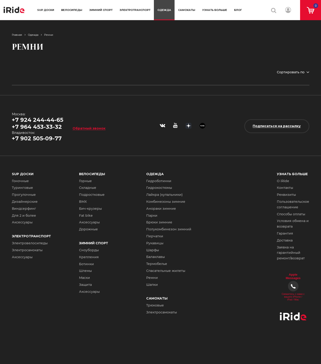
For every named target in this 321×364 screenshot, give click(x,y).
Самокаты (186, 10)
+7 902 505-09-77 (37, 138)
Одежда (164, 10)
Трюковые (155, 305)
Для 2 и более (24, 215)
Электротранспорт (134, 10)
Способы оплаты (291, 214)
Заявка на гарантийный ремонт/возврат (291, 253)
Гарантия (285, 233)
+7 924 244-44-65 (37, 119)
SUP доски (45, 10)
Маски (84, 278)
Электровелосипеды (30, 243)
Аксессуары (22, 222)
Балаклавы (155, 257)
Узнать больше (214, 10)
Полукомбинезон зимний (168, 229)
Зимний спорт (101, 10)
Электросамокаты (27, 250)
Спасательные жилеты (165, 271)
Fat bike (86, 215)
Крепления (89, 257)
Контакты (285, 188)
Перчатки (154, 236)
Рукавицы (154, 243)
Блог (238, 10)
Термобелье (156, 264)
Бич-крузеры (90, 208)
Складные (87, 188)
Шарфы (152, 250)
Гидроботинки (158, 181)
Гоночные (20, 181)
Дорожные (88, 229)
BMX (83, 202)
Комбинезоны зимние (165, 202)
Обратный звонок (89, 128)
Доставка (285, 240)
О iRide (283, 181)
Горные (85, 181)
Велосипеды (71, 10)
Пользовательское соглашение (293, 204)
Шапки (152, 285)
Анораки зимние (161, 208)
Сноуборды (89, 250)
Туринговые (22, 188)
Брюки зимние (159, 222)
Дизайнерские (25, 202)
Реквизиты (286, 195)
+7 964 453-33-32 (37, 126)
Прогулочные (24, 195)
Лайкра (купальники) (164, 195)
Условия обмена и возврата (293, 224)
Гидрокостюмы (159, 188)
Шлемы (85, 271)
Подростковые (92, 195)
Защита (85, 285)
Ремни (48, 34)
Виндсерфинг (24, 208)
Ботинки (86, 264)
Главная (17, 34)
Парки (151, 215)
